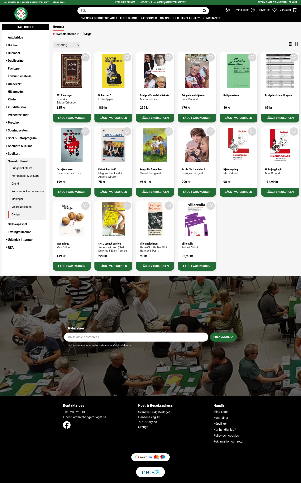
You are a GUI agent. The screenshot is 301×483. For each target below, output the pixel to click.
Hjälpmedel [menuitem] (16, 92)
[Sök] (204, 10)
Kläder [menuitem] (12, 99)
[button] (270, 10)
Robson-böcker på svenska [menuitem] (28, 191)
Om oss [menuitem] (165, 18)
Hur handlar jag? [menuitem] (186, 18)
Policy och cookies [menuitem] (226, 435)
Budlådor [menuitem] (14, 53)
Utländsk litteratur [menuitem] (20, 240)
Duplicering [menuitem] (16, 60)
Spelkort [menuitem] (14, 153)
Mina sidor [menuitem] (220, 412)
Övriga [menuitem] (16, 214)
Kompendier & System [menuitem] (25, 175)
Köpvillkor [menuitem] (220, 424)
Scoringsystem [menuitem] (18, 130)
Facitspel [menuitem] (14, 68)
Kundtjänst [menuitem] (211, 18)
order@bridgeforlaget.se (171, 2)
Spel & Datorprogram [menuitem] (22, 138)
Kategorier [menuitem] (149, 18)
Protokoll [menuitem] (14, 122)
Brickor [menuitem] (13, 45)
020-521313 (146, 2)
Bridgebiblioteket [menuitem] (22, 168)
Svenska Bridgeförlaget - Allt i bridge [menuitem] (109, 18)
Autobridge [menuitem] (15, 37)
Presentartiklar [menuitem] (18, 115)
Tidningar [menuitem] (17, 199)
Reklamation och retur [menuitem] (228, 441)
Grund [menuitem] (15, 183)
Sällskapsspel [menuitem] (17, 224)
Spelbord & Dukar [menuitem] (20, 146)
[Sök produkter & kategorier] (139, 10)
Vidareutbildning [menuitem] (21, 207)
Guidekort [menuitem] (15, 84)
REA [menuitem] (11, 247)
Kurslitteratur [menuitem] (17, 107)
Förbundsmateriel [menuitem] (20, 76)
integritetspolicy (123, 345)
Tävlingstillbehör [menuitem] (19, 232)
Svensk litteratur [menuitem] (19, 161)
